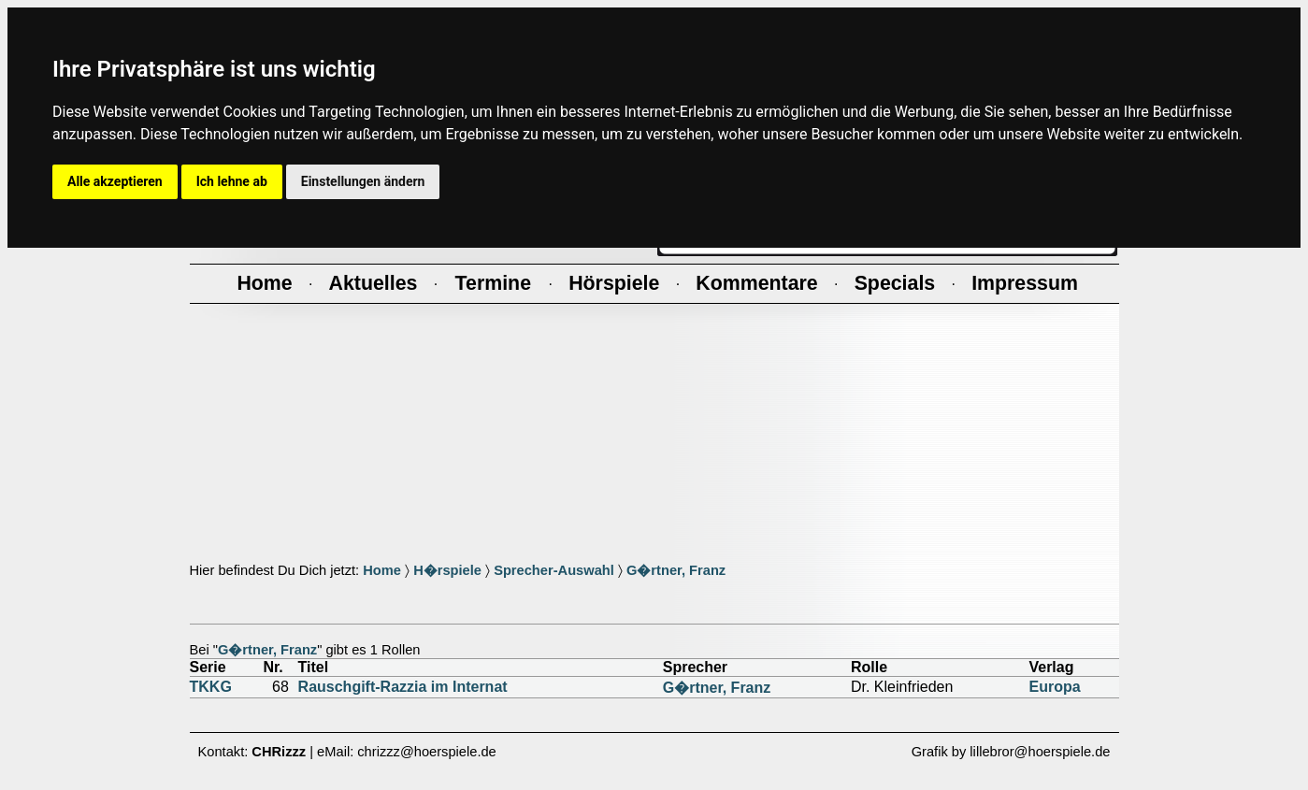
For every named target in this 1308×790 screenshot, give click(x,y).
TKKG (211, 687)
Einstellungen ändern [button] (363, 181)
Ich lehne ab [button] (231, 181)
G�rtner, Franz (676, 570)
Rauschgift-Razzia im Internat (403, 687)
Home (382, 570)
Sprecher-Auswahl (554, 570)
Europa (1054, 687)
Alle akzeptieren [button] (115, 181)
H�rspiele (447, 570)
